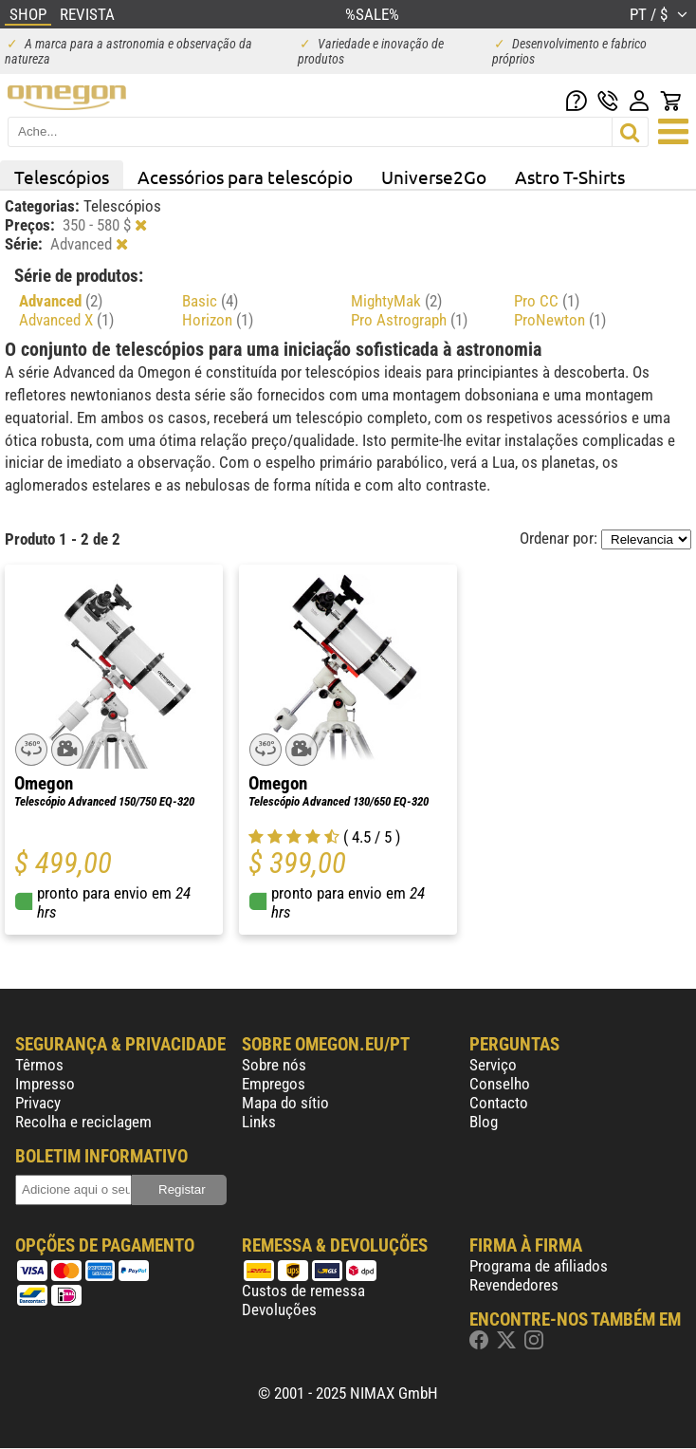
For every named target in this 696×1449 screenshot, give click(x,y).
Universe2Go (433, 176)
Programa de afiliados (538, 1265)
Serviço (493, 1064)
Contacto (498, 1102)
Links (259, 1121)
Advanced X (66, 319)
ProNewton (560, 319)
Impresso (45, 1083)
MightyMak (396, 300)
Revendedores (514, 1284)
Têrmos (39, 1064)
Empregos (273, 1083)
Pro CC (546, 300)
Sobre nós (274, 1064)
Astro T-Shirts (570, 176)
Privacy (38, 1102)
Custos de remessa (303, 1290)
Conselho (499, 1083)
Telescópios (61, 176)
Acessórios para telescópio (245, 176)
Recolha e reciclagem (83, 1121)
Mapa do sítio (285, 1102)
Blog (483, 1121)
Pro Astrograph (409, 319)
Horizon (217, 319)
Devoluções (279, 1309)
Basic (210, 300)
